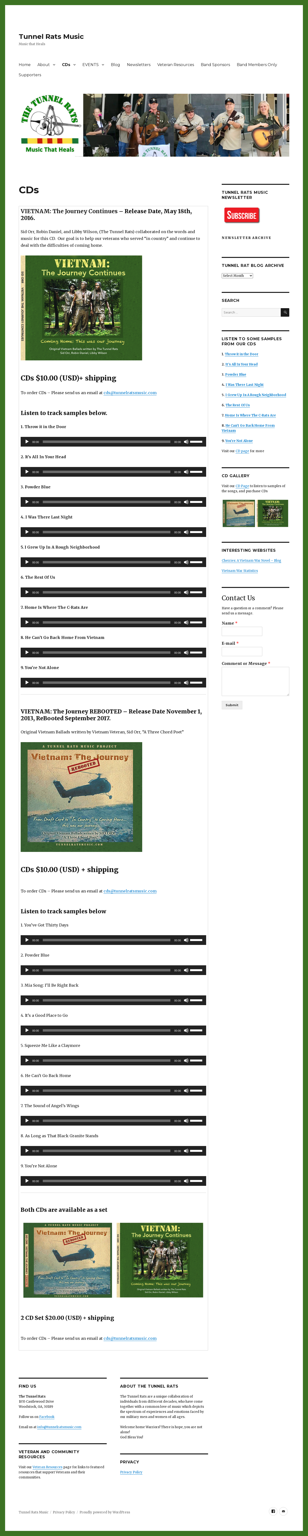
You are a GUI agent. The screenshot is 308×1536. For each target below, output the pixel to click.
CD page (242, 451)
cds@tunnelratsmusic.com (130, 392)
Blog (115, 64)
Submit (232, 705)
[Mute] (186, 441)
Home (25, 64)
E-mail (230, 643)
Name (230, 623)
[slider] (106, 442)
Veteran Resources (175, 64)
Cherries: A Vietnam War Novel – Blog (251, 561)
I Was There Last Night (245, 385)
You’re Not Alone (239, 441)
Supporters (30, 75)
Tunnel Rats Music (51, 36)
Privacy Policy (131, 1472)
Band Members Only (257, 64)
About (43, 64)
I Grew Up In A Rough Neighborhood (255, 395)
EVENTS (90, 64)
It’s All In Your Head (241, 364)
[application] (113, 442)
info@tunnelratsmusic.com (59, 1427)
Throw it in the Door (241, 354)
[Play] (27, 441)
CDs (66, 64)
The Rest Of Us (238, 405)
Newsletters (138, 64)
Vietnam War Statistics (240, 571)
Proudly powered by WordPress (104, 1512)
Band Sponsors (215, 64)
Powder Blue (235, 375)
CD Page (242, 486)
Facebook (46, 1417)
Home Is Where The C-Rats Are (250, 415)
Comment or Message (246, 663)
